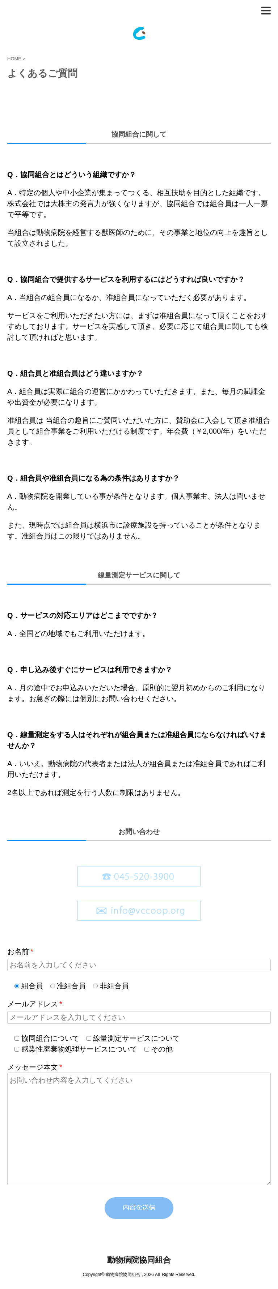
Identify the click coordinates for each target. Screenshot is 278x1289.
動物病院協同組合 (139, 1259)
